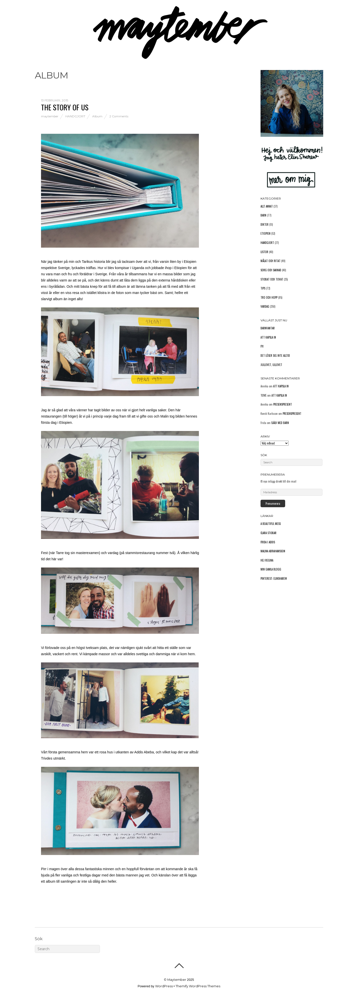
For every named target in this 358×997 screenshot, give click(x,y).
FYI (262, 346)
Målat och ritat (270, 261)
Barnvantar (268, 328)
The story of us (65, 107)
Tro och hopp (269, 297)
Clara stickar (268, 533)
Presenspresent (282, 404)
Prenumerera (273, 503)
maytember (49, 116)
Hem (38, 35)
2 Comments (118, 116)
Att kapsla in (268, 337)
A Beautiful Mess (271, 524)
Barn (263, 215)
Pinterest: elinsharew (274, 578)
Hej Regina (267, 560)
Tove (264, 395)
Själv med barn (280, 423)
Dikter (264, 224)
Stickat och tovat (272, 279)
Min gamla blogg (271, 569)
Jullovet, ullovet (271, 365)
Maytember (176, 980)
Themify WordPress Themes (198, 986)
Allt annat (267, 206)
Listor (264, 252)
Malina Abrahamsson (273, 551)
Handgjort (75, 116)
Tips (263, 288)
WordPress (164, 986)
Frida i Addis (268, 542)
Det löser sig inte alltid (275, 355)
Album (97, 116)
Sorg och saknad (271, 270)
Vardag (265, 306)
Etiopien (265, 233)
